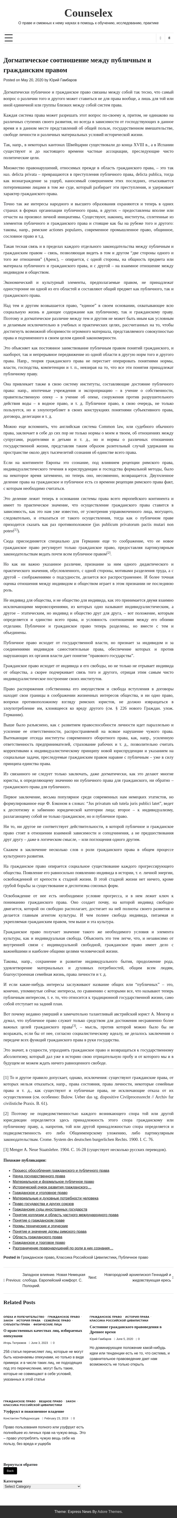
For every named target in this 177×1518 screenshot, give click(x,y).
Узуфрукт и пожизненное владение (34, 1411)
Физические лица (47, 1324)
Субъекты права (16, 1324)
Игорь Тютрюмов (14, 1343)
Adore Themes (109, 1512)
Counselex (88, 13)
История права (29, 1320)
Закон (8, 1320)
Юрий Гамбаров (63, 80)
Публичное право (133, 1257)
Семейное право (57, 1320)
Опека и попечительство (23, 1317)
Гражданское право (37, 1257)
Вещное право (50, 1401)
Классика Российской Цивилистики (86, 1257)
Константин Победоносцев (21, 1418)
